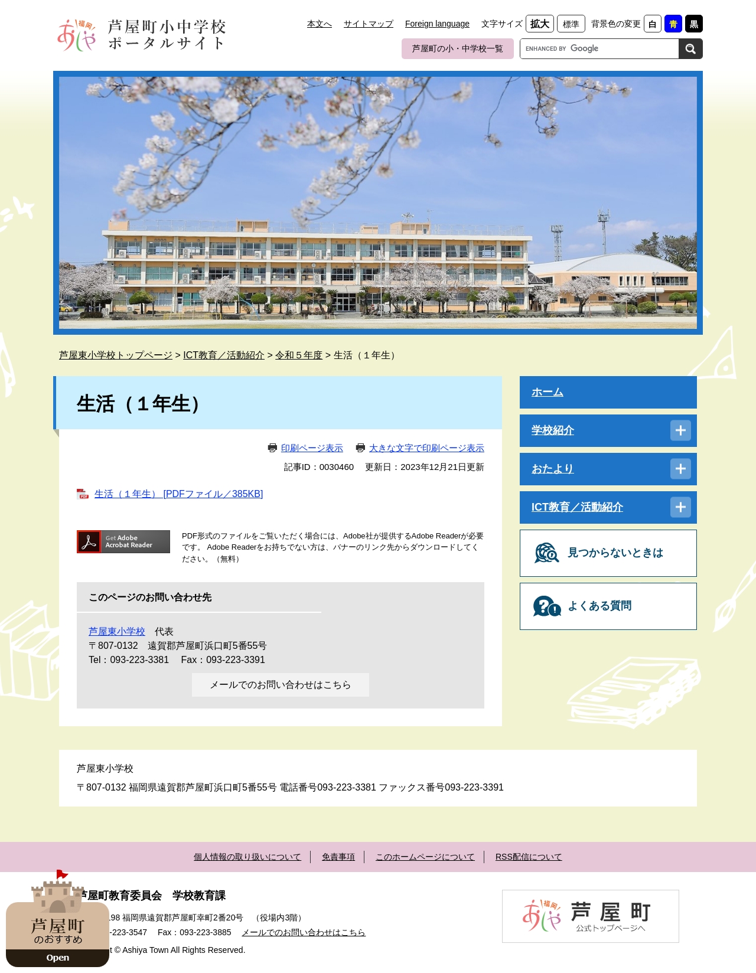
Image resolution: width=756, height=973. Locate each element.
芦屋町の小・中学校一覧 (457, 48)
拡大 (539, 24)
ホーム (547, 392)
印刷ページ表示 (312, 448)
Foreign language (437, 23)
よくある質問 (599, 606)
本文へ (319, 23)
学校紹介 (553, 430)
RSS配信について (529, 856)
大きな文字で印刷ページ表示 (426, 448)
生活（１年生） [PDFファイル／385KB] (178, 494)
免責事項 (338, 856)
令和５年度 (298, 355)
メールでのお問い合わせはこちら (280, 685)
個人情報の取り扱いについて (247, 856)
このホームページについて (425, 856)
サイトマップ (368, 23)
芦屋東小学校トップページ (115, 355)
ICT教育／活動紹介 (224, 355)
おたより (553, 469)
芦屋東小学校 (117, 631)
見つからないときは (615, 553)
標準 (571, 24)
